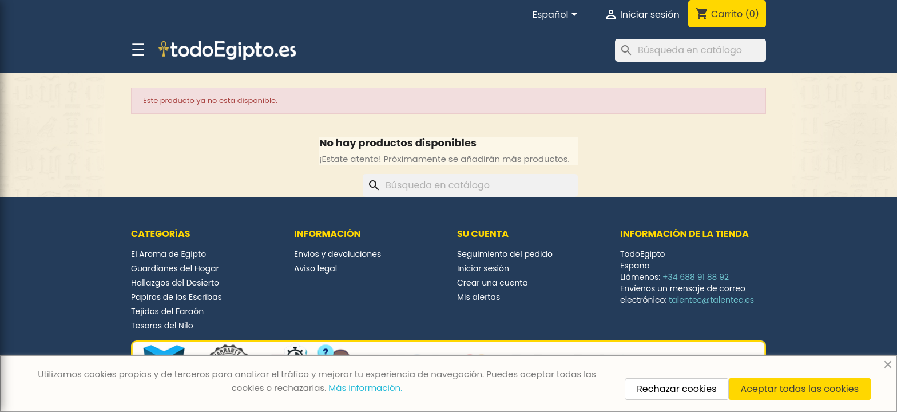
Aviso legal (315, 268)
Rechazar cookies (676, 388)
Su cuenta (483, 233)
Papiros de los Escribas (176, 297)
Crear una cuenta (492, 282)
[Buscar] (690, 50)
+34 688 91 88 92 (695, 277)
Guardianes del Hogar (175, 268)
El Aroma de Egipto (168, 254)
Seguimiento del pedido (505, 254)
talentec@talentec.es (711, 300)
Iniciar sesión (483, 268)
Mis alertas (478, 297)
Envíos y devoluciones (337, 254)
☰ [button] (138, 50)
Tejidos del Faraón (167, 311)
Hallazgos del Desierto (175, 282)
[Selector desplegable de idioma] (557, 15)
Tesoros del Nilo (162, 325)
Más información (364, 388)
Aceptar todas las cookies (800, 388)
